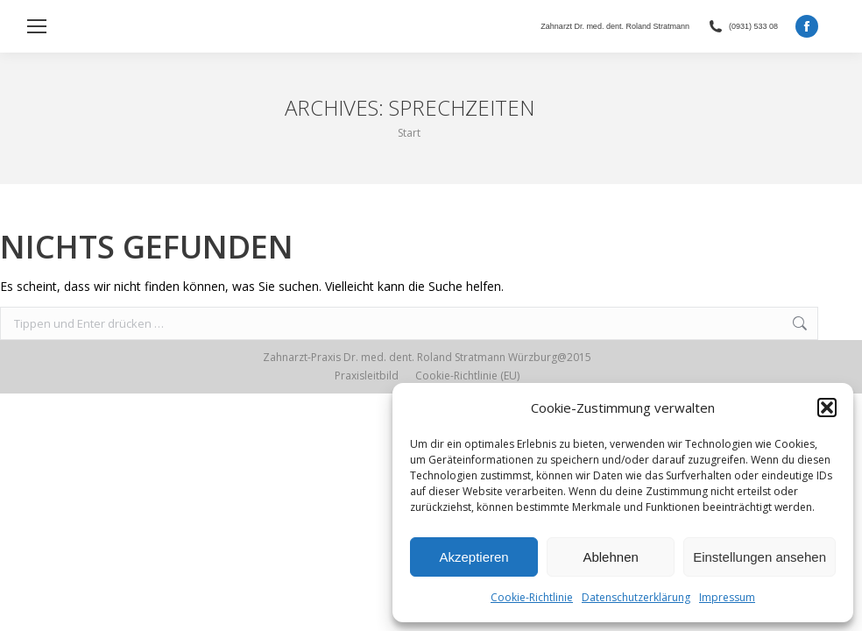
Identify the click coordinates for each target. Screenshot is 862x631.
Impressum (727, 597)
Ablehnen (610, 556)
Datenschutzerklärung (636, 597)
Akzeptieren (473, 556)
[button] (827, 407)
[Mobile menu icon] (36, 26)
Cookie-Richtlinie (532, 597)
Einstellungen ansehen (759, 556)
